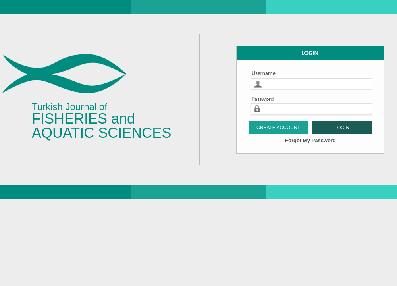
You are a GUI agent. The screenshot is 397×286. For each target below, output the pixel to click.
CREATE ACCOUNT (278, 127)
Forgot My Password (310, 140)
